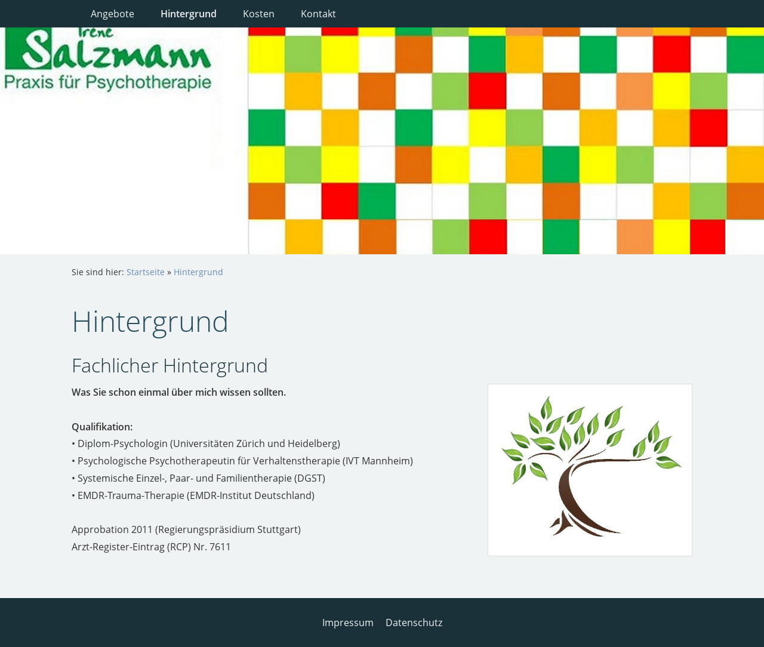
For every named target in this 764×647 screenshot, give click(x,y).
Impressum (348, 622)
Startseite (146, 272)
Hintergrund (198, 272)
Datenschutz (414, 622)
